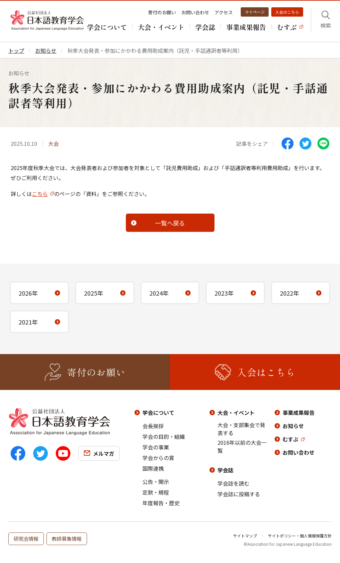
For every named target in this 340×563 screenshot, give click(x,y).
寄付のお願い (162, 12)
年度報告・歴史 (161, 503)
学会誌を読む (233, 483)
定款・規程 (155, 492)
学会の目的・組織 (163, 436)
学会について (158, 413)
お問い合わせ (195, 12)
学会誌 (225, 470)
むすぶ (290, 439)
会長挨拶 (153, 426)
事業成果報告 (298, 413)
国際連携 (153, 468)
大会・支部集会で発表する (241, 429)
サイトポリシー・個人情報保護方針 (300, 535)
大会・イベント (236, 413)
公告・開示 (155, 482)
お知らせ (293, 426)
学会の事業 (155, 447)
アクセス (223, 12)
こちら (40, 194)
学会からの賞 (158, 458)
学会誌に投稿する (238, 494)
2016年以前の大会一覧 (242, 446)
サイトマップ (245, 535)
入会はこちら (287, 12)
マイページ (255, 12)
